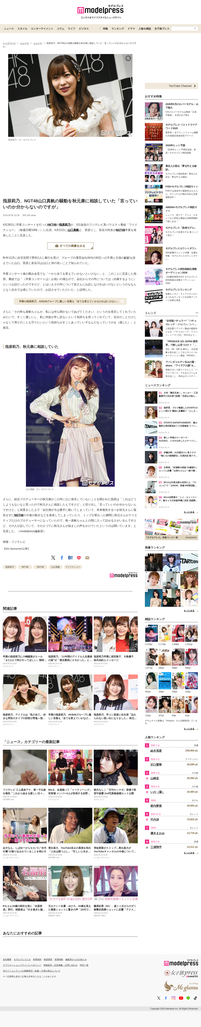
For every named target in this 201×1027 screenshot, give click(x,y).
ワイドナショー (73, 567)
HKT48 (51, 224)
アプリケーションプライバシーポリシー (22, 965)
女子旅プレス (161, 28)
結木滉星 (156, 750)
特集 (105, 28)
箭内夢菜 (156, 805)
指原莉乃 (64, 224)
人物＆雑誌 (144, 28)
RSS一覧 (84, 965)
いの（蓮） (157, 792)
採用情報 (59, 959)
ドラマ (131, 28)
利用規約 (37, 959)
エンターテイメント (42, 28)
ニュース (9, 28)
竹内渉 (154, 819)
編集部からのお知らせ (76, 959)
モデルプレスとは (22, 959)
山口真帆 (73, 230)
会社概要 (7, 959)
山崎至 (154, 778)
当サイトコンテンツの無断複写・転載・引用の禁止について (31, 971)
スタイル (22, 28)
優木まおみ (157, 833)
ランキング (118, 28)
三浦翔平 (156, 847)
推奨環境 (48, 959)
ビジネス (84, 28)
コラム (60, 28)
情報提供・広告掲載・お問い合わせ (61, 965)
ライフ (71, 28)
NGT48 (120, 230)
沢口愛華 (156, 764)
